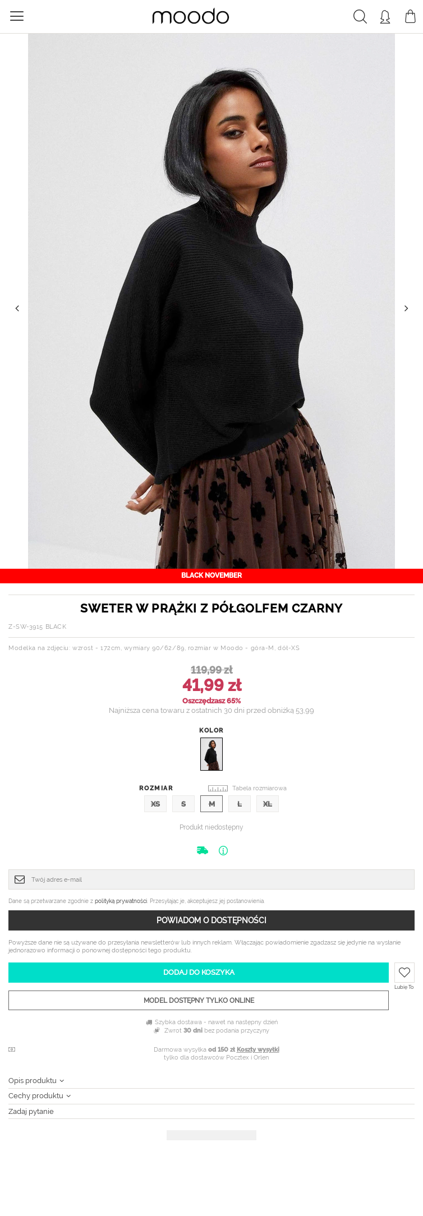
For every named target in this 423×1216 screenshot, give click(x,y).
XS (155, 804)
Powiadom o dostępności (211, 920)
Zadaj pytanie (31, 1111)
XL (267, 804)
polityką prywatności (121, 901)
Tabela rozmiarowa (259, 788)
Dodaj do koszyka (199, 972)
